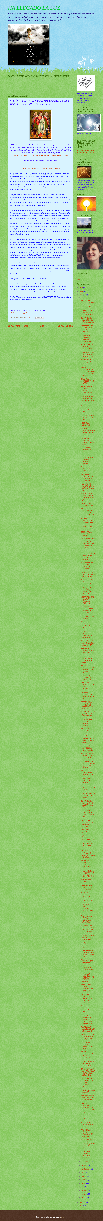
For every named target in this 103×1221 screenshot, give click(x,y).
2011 (81, 1206)
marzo (84, 1190)
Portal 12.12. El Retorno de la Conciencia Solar (87, 967)
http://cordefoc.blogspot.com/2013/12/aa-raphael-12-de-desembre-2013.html (41, 155)
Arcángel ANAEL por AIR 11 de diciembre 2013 (87, 748)
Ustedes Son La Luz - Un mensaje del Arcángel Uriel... (87, 1037)
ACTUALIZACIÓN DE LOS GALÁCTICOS (87, 347)
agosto (84, 1172)
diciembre (85, 298)
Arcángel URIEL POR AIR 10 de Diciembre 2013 (87, 780)
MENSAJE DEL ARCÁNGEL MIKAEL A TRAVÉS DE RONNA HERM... (87, 897)
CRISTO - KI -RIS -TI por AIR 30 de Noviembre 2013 (87, 887)
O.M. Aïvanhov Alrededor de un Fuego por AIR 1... (88, 677)
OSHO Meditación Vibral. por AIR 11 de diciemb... (88, 740)
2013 (81, 295)
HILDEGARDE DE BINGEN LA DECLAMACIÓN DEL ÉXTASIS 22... (87, 843)
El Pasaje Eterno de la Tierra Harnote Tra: (88, 417)
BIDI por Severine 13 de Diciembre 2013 (87, 660)
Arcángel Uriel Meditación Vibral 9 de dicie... (88, 788)
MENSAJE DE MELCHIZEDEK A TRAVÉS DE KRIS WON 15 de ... (87, 545)
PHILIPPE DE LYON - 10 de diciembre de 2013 (88, 773)
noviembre (85, 1162)
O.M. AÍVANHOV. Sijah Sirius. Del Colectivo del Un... (88, 320)
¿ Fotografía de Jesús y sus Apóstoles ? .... (86, 945)
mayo (84, 1183)
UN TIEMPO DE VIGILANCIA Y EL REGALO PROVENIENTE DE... (87, 1082)
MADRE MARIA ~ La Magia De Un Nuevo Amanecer (87, 362)
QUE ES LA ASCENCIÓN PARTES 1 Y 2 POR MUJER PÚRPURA (86, 998)
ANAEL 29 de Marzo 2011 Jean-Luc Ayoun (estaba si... (88, 312)
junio (83, 1180)
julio (83, 1176)
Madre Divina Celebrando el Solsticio (86, 469)
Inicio (43, 326)
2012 (81, 1202)
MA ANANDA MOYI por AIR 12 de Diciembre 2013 (88, 713)
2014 (81, 291)
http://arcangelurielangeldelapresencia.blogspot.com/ (86, 152)
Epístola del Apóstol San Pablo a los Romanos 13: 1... (88, 937)
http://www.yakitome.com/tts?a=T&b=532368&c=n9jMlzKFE (41, 168)
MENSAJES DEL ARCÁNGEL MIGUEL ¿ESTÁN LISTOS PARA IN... (88, 1144)
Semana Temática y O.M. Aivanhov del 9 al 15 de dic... (88, 1063)
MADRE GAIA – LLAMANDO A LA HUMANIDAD (88, 1029)
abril (83, 1187)
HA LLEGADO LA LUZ (34, 8)
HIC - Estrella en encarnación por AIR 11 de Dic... (87, 755)
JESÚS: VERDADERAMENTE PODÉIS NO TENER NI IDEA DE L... (88, 371)
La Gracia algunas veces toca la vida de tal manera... (87, 1098)
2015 (81, 288)
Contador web (79, 279)
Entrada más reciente (18, 326)
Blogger (64, 1217)
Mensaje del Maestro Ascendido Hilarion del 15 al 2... (87, 908)
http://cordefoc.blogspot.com (20, 313)
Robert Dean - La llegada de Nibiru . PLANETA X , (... (88, 1124)
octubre (84, 1165)
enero (84, 1198)
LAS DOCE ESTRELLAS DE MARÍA (87, 381)
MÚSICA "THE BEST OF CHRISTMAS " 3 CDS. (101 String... (87, 977)
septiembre (85, 1169)
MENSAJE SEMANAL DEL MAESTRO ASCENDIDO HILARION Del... (87, 1019)
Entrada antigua (65, 326)
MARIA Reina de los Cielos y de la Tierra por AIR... (88, 582)
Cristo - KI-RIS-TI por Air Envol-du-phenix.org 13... (87, 643)
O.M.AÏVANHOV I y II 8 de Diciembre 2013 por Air (88, 795)
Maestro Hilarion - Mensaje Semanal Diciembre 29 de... (88, 354)
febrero (84, 1194)
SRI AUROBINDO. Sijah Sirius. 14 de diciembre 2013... (88, 574)
